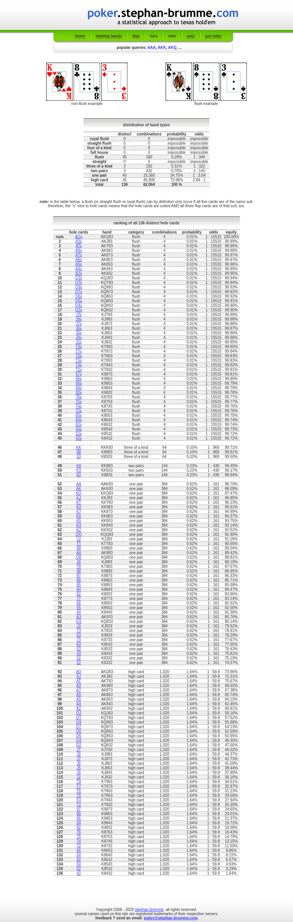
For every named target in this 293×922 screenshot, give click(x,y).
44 (79, 612)
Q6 (78, 731)
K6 (78, 516)
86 (79, 580)
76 (79, 832)
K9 (78, 507)
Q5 (78, 736)
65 (79, 850)
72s (79, 411)
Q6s (78, 296)
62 (79, 860)
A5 (78, 699)
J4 (79, 772)
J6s (79, 328)
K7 (78, 511)
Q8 (78, 557)
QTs (78, 282)
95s (79, 383)
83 (79, 475)
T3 (78, 631)
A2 (78, 708)
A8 (78, 553)
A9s (79, 250)
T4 (78, 800)
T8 (78, 566)
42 (79, 873)
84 (79, 589)
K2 (78, 530)
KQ (78, 493)
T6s (79, 356)
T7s (79, 351)
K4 (78, 525)
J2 (79, 777)
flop (135, 36)
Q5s (78, 301)
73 (79, 640)
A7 (78, 690)
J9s (79, 319)
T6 (78, 791)
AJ (78, 676)
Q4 (78, 740)
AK (78, 489)
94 (79, 823)
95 (79, 818)
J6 (79, 763)
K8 (78, 466)
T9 (78, 782)
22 (79, 663)
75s (79, 402)
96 (79, 814)
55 (79, 608)
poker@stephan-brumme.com (171, 918)
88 (79, 452)
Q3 (78, 621)
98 (79, 571)
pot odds (213, 36)
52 (79, 869)
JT (79, 750)
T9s (79, 347)
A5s (79, 264)
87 (79, 576)
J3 (79, 626)
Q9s (78, 287)
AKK (162, 47)
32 (79, 658)
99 (79, 548)
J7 (79, 759)
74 (79, 841)
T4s (79, 365)
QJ (78, 713)
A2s (79, 273)
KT (78, 502)
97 (79, 809)
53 (79, 649)
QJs (78, 278)
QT (78, 718)
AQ (78, 672)
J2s (79, 342)
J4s (79, 337)
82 (79, 594)
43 (79, 653)
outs (191, 36)
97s (79, 374)
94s (79, 388)
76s (79, 397)
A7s (79, 255)
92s (79, 392)
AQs (78, 237)
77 (79, 598)
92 (79, 827)
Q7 (78, 727)
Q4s (78, 305)
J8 (79, 562)
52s (79, 434)
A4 (78, 704)
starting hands (109, 36)
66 (79, 603)
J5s (79, 333)
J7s (79, 324)
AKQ (172, 47)
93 (79, 635)
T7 (78, 786)
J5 (79, 768)
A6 (78, 695)
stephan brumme (149, 909)
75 (79, 837)
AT (78, 681)
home (80, 36)
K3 (78, 470)
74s (79, 406)
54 (79, 864)
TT (78, 544)
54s (79, 429)
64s (79, 420)
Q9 (78, 722)
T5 (78, 795)
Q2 (78, 745)
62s (79, 424)
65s (79, 415)
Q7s (78, 292)
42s (79, 438)
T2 (78, 805)
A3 (78, 617)
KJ (78, 498)
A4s (79, 269)
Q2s (78, 310)
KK (78, 447)
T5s (79, 360)
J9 (79, 754)
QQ (79, 534)
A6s (79, 260)
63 (79, 644)
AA (78, 484)
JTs (79, 315)
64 (79, 855)
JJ (78, 539)
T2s (79, 370)
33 (79, 457)
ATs (79, 246)
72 (79, 846)
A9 (78, 685)
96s (79, 379)
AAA (152, 47)
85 (79, 585)
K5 (78, 521)
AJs (79, 241)
